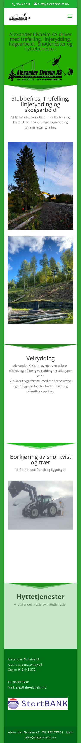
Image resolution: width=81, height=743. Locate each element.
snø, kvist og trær (51, 459)
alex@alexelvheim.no (31, 687)
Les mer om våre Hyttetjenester (40, 633)
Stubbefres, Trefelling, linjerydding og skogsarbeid (40, 104)
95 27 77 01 (21, 682)
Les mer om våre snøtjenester (40, 566)
